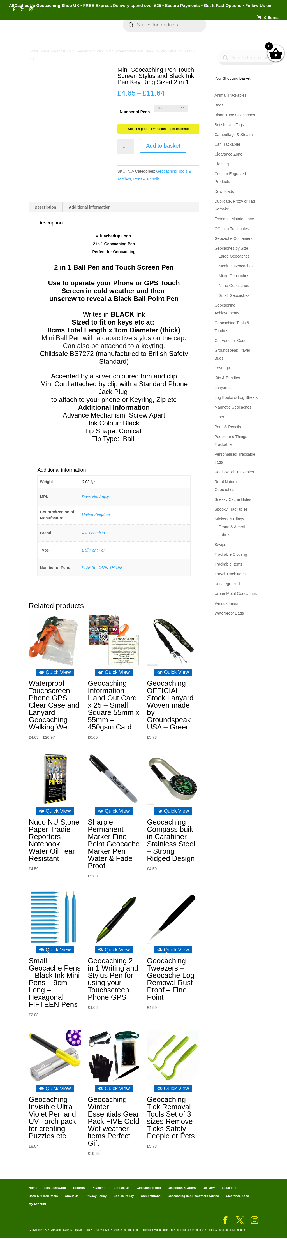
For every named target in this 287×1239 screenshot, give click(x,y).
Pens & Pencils (146, 179)
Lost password (55, 1188)
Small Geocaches (234, 295)
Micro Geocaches (234, 276)
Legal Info (229, 1188)
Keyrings (222, 368)
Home (32, 33)
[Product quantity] (125, 146)
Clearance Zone (228, 154)
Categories (57, 33)
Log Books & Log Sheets (236, 397)
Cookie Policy (124, 1196)
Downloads (224, 191)
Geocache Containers (233, 238)
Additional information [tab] (89, 208)
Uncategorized (227, 584)
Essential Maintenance (234, 219)
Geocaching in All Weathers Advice (193, 1196)
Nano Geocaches (234, 285)
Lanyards (222, 387)
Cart (221, 33)
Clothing (221, 164)
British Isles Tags (229, 124)
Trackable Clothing (230, 554)
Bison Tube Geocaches (234, 115)
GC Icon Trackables (231, 228)
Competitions (150, 1196)
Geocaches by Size (231, 248)
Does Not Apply (95, 497)
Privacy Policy (96, 1196)
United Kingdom (96, 515)
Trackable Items (228, 564)
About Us (71, 1196)
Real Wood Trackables (234, 472)
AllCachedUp (93, 534)
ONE (103, 568)
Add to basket (163, 146)
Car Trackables (227, 144)
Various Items (226, 603)
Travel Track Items (230, 574)
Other (219, 417)
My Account (94, 33)
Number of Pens (135, 112)
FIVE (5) (89, 568)
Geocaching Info (140, 51)
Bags (218, 105)
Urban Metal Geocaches (235, 593)
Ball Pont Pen (94, 551)
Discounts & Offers (182, 1188)
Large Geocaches (234, 256)
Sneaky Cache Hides (232, 499)
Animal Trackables (230, 95)
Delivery (209, 1188)
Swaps (220, 544)
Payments (243, 33)
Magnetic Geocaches (232, 407)
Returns (79, 1188)
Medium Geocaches (236, 266)
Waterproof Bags (229, 613)
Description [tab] (45, 208)
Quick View (55, 673)
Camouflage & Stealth (233, 134)
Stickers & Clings (229, 519)
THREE (115, 568)
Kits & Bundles (227, 378)
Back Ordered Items (43, 1196)
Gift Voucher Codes (231, 340)
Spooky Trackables (230, 509)
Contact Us (121, 1188)
